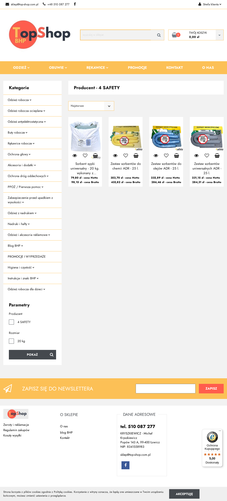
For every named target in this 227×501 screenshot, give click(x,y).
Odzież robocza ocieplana (26, 111)
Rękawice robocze (21, 143)
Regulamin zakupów (16, 430)
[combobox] (91, 106)
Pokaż (32, 355)
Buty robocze (17, 132)
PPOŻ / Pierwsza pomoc (25, 187)
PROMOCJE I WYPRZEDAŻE (27, 256)
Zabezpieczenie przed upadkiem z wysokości (30, 200)
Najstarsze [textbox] (77, 106)
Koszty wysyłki (12, 435)
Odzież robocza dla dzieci (26, 289)
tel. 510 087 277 (137, 426)
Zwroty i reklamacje (16, 425)
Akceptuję (184, 494)
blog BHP (66, 432)
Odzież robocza (19, 100)
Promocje (137, 67)
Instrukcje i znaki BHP (23, 278)
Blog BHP (15, 246)
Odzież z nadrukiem (22, 213)
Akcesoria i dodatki (22, 165)
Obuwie (58, 67)
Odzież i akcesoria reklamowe (29, 235)
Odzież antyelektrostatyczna (27, 122)
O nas (208, 67)
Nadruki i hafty (19, 224)
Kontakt (174, 67)
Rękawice (97, 67)
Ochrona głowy (19, 154)
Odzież (21, 67)
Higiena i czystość (21, 267)
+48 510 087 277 (56, 4)
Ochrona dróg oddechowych (28, 176)
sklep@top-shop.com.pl (22, 4)
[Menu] (220, 431)
